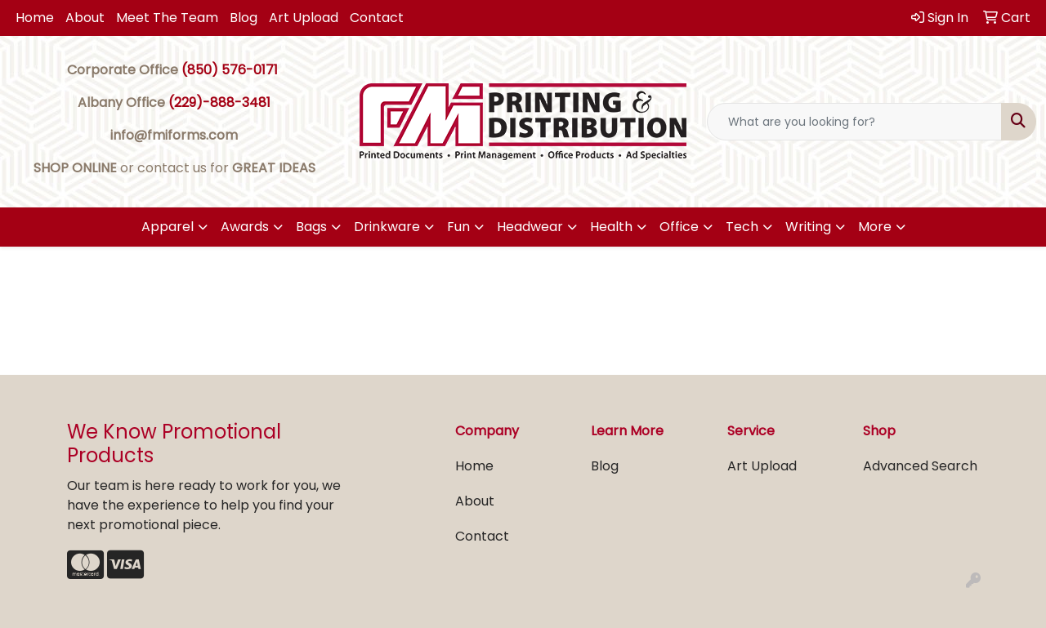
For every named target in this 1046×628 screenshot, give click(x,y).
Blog (243, 17)
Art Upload (303, 17)
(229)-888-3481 (219, 102)
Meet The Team (167, 17)
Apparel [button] (167, 226)
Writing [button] (808, 226)
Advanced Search (920, 466)
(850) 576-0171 (229, 69)
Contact (377, 17)
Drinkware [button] (387, 226)
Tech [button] (742, 226)
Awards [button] (245, 226)
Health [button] (611, 226)
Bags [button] (311, 226)
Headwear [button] (530, 226)
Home (35, 17)
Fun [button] (458, 226)
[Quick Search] (854, 121)
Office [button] (679, 226)
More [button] (875, 226)
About (85, 17)
